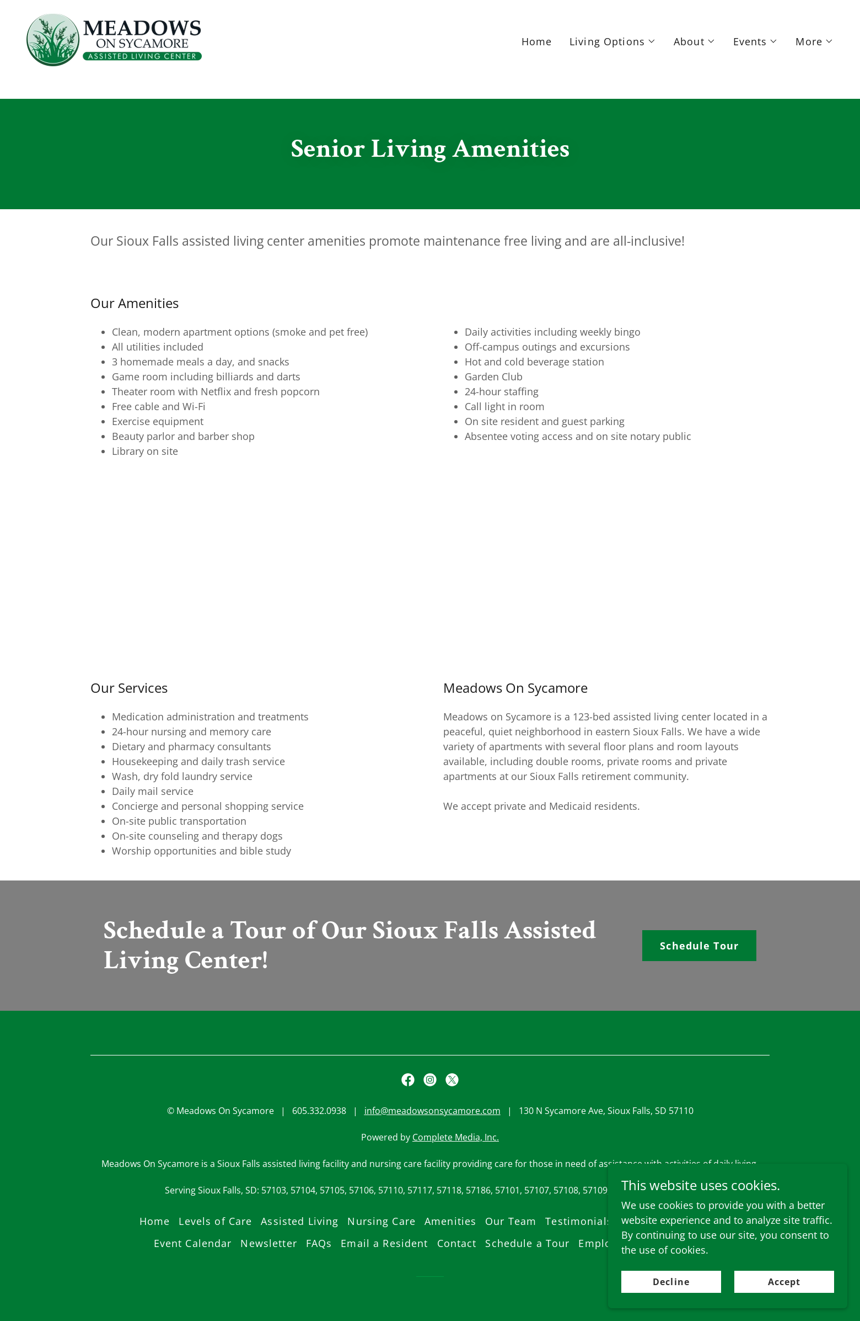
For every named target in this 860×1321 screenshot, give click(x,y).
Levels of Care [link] (215, 1221)
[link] (114, 58)
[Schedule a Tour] (430, 9)
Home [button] (154, 1221)
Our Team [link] (510, 1221)
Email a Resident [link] (384, 1243)
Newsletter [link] (268, 1243)
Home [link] (537, 60)
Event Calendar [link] (193, 1243)
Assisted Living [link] (299, 1221)
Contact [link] (457, 1243)
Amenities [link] (450, 1221)
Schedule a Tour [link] (527, 1243)
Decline (684, 1304)
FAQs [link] (319, 1243)
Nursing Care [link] (381, 1221)
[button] (612, 60)
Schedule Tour (699, 945)
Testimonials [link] (578, 1221)
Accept (788, 1304)
